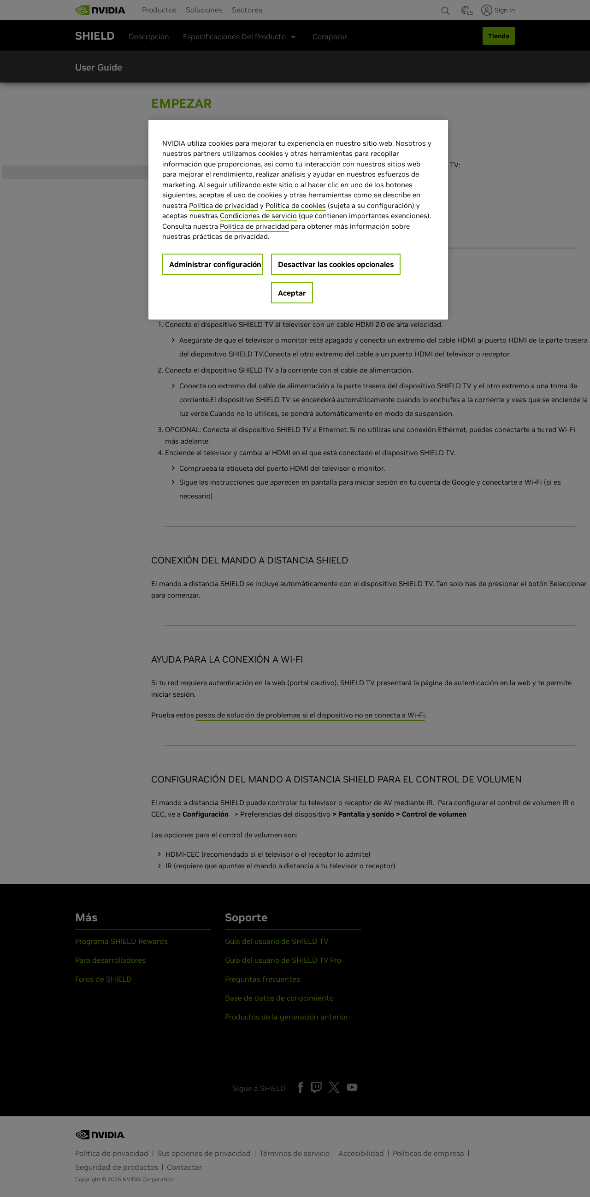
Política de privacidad (223, 205)
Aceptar (292, 292)
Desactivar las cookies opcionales (336, 264)
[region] (298, 220)
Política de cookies (296, 205)
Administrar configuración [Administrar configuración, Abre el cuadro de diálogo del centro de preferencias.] (215, 264)
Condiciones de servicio (258, 215)
